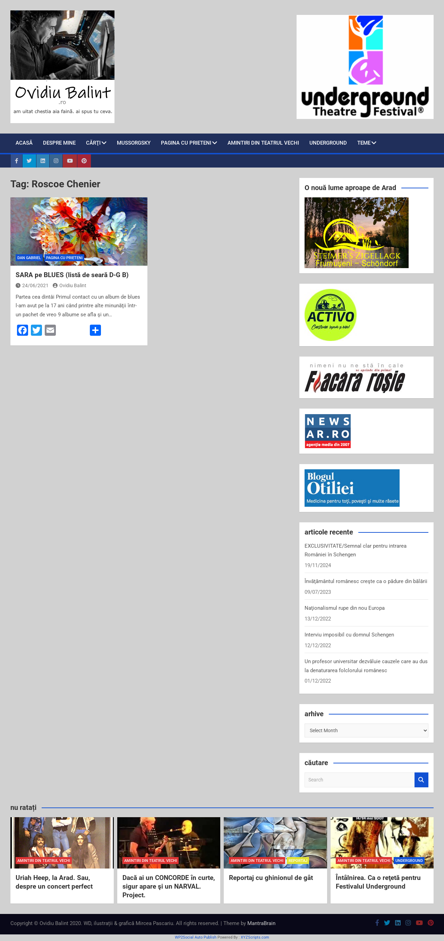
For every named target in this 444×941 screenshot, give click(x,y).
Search (421, 779)
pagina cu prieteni (186, 143)
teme (363, 143)
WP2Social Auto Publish (195, 937)
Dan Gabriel (29, 258)
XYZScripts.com (255, 937)
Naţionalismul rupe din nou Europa (345, 608)
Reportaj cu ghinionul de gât (271, 878)
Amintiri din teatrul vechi (263, 143)
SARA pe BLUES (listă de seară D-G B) (72, 275)
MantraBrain (261, 923)
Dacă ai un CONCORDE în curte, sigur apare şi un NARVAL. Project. (168, 886)
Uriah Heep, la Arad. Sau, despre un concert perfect (54, 882)
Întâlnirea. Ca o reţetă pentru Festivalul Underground (378, 882)
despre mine (59, 143)
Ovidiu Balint (69, 285)
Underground (328, 143)
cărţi (93, 143)
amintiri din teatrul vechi (43, 860)
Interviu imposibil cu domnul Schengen (349, 635)
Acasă (24, 143)
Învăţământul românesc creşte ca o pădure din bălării (366, 581)
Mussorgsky (134, 143)
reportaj (298, 860)
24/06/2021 (32, 285)
